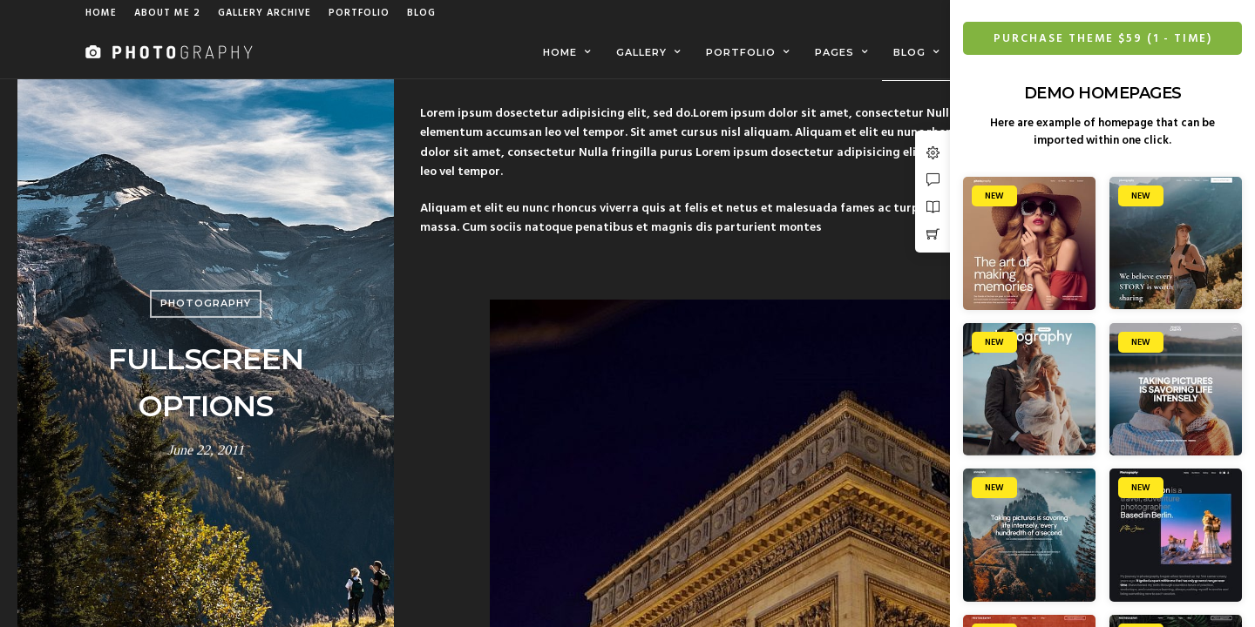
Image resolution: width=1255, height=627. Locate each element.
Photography (205, 304)
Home (101, 13)
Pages (834, 52)
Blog (421, 13)
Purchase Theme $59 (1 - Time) (1110, 39)
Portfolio (359, 13)
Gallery (641, 52)
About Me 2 (167, 13)
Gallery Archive (264, 13)
